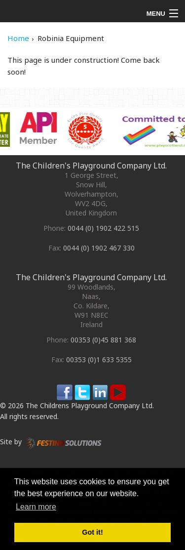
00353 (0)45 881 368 (103, 339)
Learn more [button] (36, 507)
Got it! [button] (92, 532)
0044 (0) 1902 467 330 (99, 248)
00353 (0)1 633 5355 (99, 359)
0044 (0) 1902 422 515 (103, 228)
